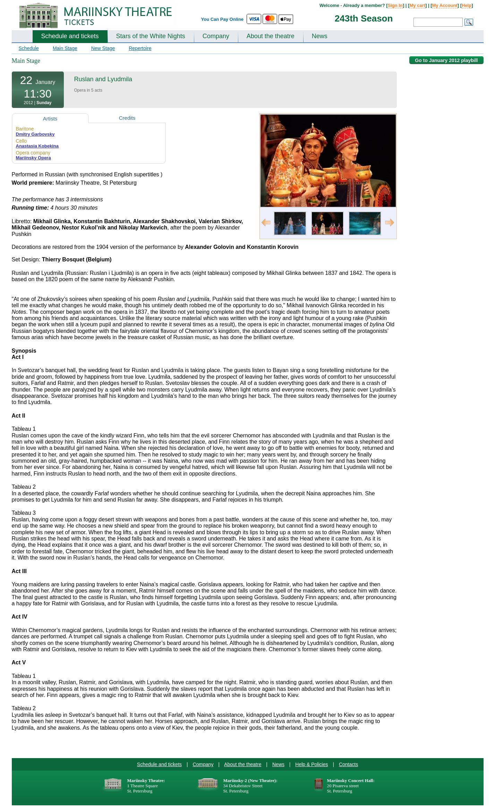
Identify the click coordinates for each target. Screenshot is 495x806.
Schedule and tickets (70, 36)
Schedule (29, 48)
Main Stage (65, 48)
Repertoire (140, 48)
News (319, 36)
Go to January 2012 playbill (446, 60)
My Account (445, 5)
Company (216, 36)
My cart (417, 5)
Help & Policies (311, 764)
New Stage (103, 48)
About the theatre (271, 36)
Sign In (395, 5)
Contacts (348, 764)
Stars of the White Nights (150, 36)
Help (466, 5)
